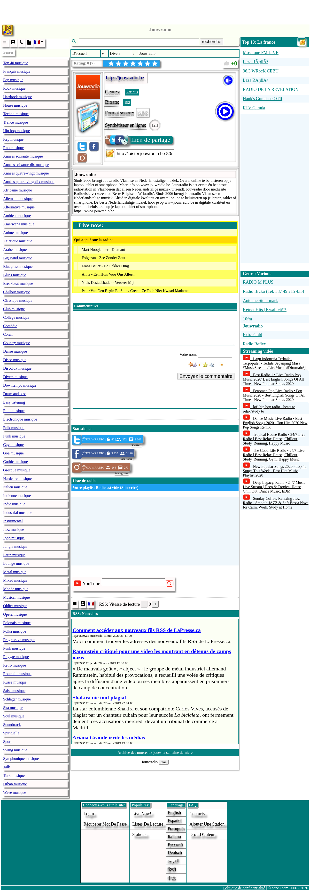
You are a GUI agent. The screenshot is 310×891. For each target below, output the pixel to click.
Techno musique (16, 114)
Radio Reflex (254, 344)
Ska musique (13, 708)
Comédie (10, 326)
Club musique (14, 309)
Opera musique (15, 614)
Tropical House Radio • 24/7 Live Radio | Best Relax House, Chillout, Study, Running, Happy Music (274, 438)
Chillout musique (16, 292)
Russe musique (14, 682)
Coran (8, 334)
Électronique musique (20, 419)
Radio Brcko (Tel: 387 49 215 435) (273, 291)
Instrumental (13, 521)
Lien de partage (138, 140)
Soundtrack (12, 725)
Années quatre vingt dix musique (28, 182)
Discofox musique (17, 368)
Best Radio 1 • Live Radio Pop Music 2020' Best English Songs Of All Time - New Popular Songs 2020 (273, 379)
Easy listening (14, 402)
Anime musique (15, 233)
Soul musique (13, 716)
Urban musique (15, 784)
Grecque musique (16, 470)
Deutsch (175, 852)
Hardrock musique (17, 97)
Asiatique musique (17, 241)
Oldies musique (15, 606)
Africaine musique (17, 190)
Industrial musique (17, 512)
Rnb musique (13, 148)
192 (127, 102)
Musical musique (16, 597)
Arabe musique (15, 249)
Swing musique (15, 750)
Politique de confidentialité (244, 888)
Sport (7, 742)
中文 (172, 877)
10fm (247, 319)
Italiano (174, 836)
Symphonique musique (21, 758)
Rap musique (13, 139)
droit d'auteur (202, 834)
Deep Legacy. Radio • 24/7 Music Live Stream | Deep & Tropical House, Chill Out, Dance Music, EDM (274, 486)
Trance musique (15, 122)
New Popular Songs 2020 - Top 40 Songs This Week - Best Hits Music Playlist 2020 (275, 470)
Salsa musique (14, 691)
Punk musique (14, 648)
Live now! (141, 813)
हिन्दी (172, 869)
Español (175, 820)
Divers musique (15, 377)
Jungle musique (15, 546)
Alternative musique (19, 207)
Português (176, 828)
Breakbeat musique (18, 283)
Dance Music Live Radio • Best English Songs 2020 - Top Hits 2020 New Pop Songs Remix (275, 422)
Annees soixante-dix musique (26, 165)
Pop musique (13, 80)
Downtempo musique (19, 385)
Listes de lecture (147, 824)
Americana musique (18, 224)
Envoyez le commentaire (205, 376)
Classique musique (17, 300)
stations (139, 834)
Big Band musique (17, 258)
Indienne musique (17, 495)
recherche (211, 41)
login (89, 813)
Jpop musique (13, 538)
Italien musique (15, 487)
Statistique (81, 429)
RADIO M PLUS (258, 282)
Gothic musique (15, 462)
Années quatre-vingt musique (26, 173)
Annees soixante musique (23, 156)
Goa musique (13, 453)
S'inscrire (129, 487)
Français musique (16, 71)
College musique (16, 317)
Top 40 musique (15, 63)
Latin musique (14, 555)
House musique (15, 105)
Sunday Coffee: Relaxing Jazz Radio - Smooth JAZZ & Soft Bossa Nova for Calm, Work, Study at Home (276, 502)
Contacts (197, 813)
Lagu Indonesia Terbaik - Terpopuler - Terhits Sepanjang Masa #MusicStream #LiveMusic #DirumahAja (275, 363)
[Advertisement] (155, 11)
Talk (6, 767)
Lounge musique (16, 563)
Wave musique (14, 792)
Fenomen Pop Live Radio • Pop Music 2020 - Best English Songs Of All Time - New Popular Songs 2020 (274, 395)
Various (132, 92)
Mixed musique (15, 580)
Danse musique (15, 351)
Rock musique (14, 88)
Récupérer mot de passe (105, 824)
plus (163, 762)
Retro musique (14, 665)
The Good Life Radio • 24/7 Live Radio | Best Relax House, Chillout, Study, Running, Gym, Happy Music (273, 454)
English (174, 812)
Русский (175, 844)
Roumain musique (17, 674)
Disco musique (14, 360)
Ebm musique (13, 411)
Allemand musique (17, 199)
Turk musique (14, 775)
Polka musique (14, 631)
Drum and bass (14, 394)
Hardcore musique (17, 479)
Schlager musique (17, 699)
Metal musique (14, 572)
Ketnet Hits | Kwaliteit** (265, 309)
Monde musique (15, 589)
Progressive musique (19, 640)
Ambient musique (17, 216)
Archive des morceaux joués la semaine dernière (155, 752)
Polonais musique (17, 623)
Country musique (16, 343)
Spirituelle (11, 733)
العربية (173, 860)
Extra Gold (252, 334)
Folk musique (13, 428)
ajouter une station (207, 824)
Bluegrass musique (17, 266)
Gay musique (13, 445)
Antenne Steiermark (260, 300)
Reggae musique (16, 657)
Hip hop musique (16, 131)
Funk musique (14, 436)
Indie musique (14, 504)
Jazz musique (13, 529)
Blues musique (14, 275)
